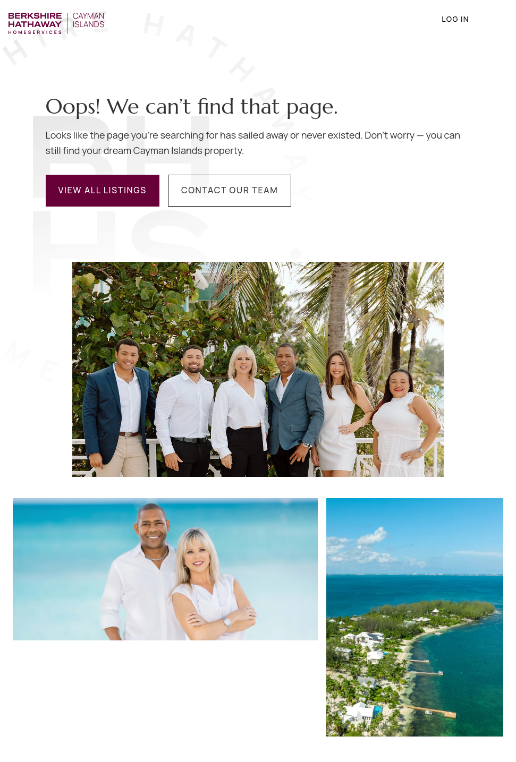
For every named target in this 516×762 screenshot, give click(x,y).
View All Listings (102, 190)
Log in (447, 19)
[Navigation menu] (492, 19)
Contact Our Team (229, 190)
